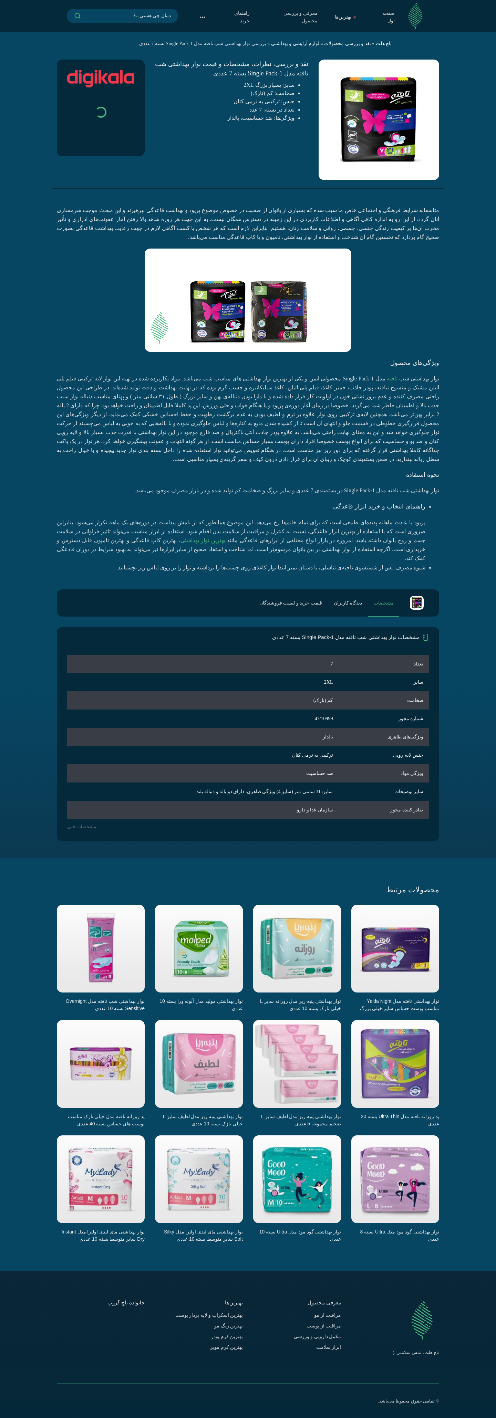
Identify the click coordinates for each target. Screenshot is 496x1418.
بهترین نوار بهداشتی (202, 540)
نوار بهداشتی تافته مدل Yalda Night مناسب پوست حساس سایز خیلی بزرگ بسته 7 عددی (399, 1004)
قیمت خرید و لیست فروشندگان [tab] (290, 603)
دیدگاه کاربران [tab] (348, 603)
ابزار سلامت (328, 1347)
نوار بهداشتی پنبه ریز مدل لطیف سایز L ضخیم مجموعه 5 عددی (301, 1120)
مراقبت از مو (327, 1315)
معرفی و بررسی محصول (300, 17)
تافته (392, 378)
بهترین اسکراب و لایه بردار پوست (209, 1315)
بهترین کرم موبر (226, 1347)
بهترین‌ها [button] (346, 17)
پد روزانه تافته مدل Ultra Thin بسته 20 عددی (400, 1120)
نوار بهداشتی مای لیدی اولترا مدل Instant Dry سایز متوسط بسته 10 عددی (103, 1235)
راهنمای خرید (242, 17)
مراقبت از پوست (324, 1325)
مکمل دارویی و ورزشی (317, 1336)
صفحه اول (388, 17)
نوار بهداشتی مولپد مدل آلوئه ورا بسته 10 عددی (201, 1004)
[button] (202, 17)
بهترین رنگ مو (228, 1325)
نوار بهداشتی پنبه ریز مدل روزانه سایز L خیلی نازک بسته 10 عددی (300, 1004)
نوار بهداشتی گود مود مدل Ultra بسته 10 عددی (300, 1235)
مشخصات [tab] (384, 603)
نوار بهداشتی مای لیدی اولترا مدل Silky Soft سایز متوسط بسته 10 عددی (203, 1235)
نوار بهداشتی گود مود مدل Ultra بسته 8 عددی (399, 1235)
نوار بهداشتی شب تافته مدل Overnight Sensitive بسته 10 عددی (105, 1004)
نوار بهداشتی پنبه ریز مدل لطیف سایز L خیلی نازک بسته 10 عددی (203, 1120)
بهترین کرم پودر (227, 1336)
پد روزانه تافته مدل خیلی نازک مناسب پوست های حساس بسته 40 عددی (106, 1120)
